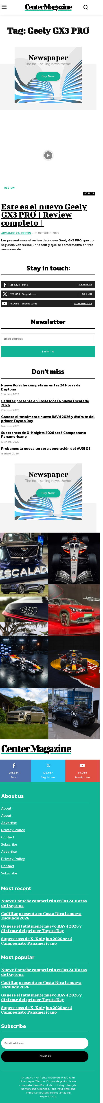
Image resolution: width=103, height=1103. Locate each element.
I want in (48, 352)
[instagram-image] (74, 558)
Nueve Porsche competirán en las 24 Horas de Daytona (41, 387)
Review (9, 188)
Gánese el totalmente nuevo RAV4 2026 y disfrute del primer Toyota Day (48, 418)
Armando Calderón (16, 233)
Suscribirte (83, 303)
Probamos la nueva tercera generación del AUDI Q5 (45, 448)
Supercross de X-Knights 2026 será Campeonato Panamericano (43, 434)
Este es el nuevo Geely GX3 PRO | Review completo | (44, 214)
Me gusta (85, 284)
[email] (48, 338)
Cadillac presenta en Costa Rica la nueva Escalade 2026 (45, 403)
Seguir (87, 294)
